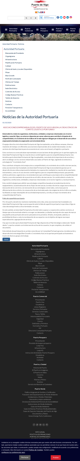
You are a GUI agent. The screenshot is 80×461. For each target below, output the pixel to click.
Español (36, 12)
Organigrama (10, 56)
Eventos (40, 382)
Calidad (8, 66)
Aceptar (56, 457)
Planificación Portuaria (13, 63)
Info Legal (40, 432)
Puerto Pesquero (44, 30)
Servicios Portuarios (40, 309)
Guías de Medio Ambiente (40, 406)
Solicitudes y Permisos (40, 323)
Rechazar (24, 457)
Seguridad (40, 319)
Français (43, 12)
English (41, 12)
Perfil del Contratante (13, 79)
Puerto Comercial (29, 30)
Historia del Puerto (40, 368)
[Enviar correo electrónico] (31, 18)
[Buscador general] (18, 18)
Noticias (21, 44)
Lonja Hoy (40, 346)
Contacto (8, 104)
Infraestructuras (11, 59)
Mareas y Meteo (40, 380)
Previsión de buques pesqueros (40, 343)
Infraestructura (40, 348)
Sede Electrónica (11, 88)
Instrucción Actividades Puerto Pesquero (40, 353)
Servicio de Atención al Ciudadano (40, 384)
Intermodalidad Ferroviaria (40, 316)
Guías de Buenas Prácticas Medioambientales (40, 409)
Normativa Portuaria (40, 326)
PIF (40, 328)
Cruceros (40, 375)
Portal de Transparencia (13, 108)
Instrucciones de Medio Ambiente (40, 404)
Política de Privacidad (40, 434)
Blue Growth (9, 76)
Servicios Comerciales (40, 312)
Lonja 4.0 (40, 350)
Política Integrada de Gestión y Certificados (40, 392)
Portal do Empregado (40, 437)
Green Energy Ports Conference (40, 416)
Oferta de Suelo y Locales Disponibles (18, 69)
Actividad (40, 357)
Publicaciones (10, 85)
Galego (39, 12)
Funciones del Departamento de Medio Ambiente (40, 394)
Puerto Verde (73, 30)
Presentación (40, 300)
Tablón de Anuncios (12, 98)
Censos (40, 321)
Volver (6, 239)
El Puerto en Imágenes (40, 370)
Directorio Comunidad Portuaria (40, 331)
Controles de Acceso (12, 92)
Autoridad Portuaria (13, 30)
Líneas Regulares (40, 307)
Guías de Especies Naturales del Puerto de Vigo (40, 411)
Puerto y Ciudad (59, 30)
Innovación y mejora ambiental (40, 399)
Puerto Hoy (40, 302)
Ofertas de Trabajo (12, 82)
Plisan (7, 72)
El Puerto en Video (40, 372)
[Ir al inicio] (35, 18)
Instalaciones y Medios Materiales (40, 397)
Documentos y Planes (40, 414)
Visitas (40, 377)
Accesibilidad (10, 111)
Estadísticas (40, 304)
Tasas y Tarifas (40, 314)
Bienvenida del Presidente (14, 53)
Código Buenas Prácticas (14, 95)
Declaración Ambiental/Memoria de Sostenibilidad (40, 402)
